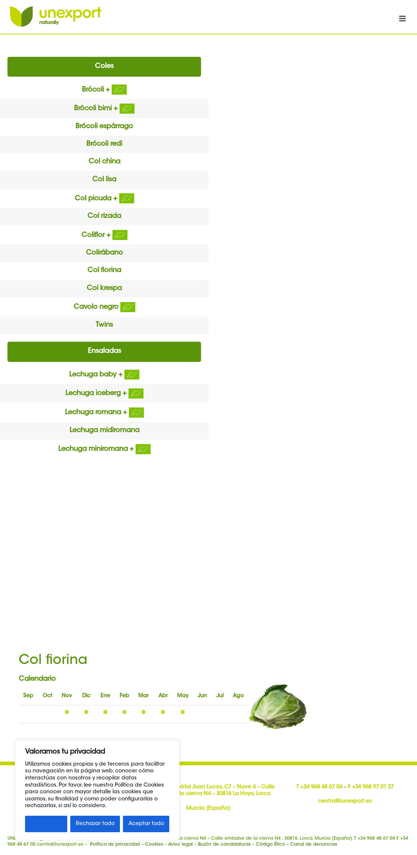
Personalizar (46, 824)
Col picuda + (104, 199)
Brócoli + (104, 90)
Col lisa (104, 179)
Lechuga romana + (104, 412)
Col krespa (104, 288)
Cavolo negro (104, 307)
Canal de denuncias (313, 844)
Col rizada (104, 216)
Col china (104, 162)
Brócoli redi (104, 144)
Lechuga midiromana (104, 430)
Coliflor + (104, 235)
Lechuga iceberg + (104, 393)
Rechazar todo (95, 824)
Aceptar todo (146, 824)
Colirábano (104, 253)
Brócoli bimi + (104, 108)
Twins (104, 325)
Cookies (154, 844)
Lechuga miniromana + (104, 449)
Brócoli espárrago (104, 126)
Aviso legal (180, 844)
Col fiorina (104, 270)
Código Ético (270, 844)
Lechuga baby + (104, 375)
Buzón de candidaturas (224, 844)
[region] (97, 790)
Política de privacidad (115, 844)
